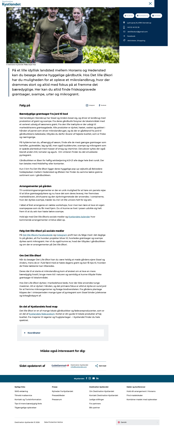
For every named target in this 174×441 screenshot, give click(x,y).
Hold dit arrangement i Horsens (140, 405)
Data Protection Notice (55, 436)
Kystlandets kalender (79, 227)
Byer (82, 7)
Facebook (131, 47)
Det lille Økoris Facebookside (38, 246)
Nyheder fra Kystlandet (64, 405)
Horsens (125, 2)
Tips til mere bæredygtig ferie (30, 418)
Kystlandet (105, 2)
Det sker (73, 7)
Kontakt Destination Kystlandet (104, 409)
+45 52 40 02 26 (133, 38)
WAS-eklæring (23, 405)
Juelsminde (134, 2)
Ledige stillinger (96, 414)
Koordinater (32, 343)
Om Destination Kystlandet (102, 405)
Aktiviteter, (132, 51)
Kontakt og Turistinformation (30, 414)
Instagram (62, 246)
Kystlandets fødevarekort (42, 325)
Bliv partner (94, 422)
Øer (141, 2)
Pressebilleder (59, 409)
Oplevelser (61, 7)
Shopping (141, 51)
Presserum (58, 414)
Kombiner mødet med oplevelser (141, 414)
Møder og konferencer (152, 2)
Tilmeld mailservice (25, 409)
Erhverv (164, 2)
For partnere (95, 418)
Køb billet (113, 7)
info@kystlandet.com (72, 380)
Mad (103, 7)
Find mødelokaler (134, 409)
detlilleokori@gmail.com (137, 43)
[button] (86, 378)
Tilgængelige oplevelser (27, 422)
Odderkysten (115, 2)
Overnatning (92, 7)
